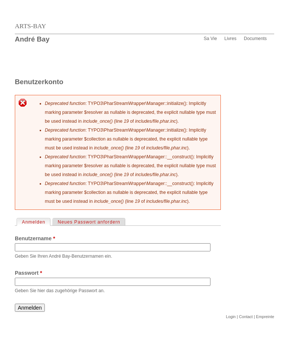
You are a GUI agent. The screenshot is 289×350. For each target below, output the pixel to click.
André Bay (32, 39)
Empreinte (265, 316)
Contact (246, 316)
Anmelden (36, 222)
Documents (255, 38)
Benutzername (35, 238)
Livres (230, 38)
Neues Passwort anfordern (89, 222)
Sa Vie (210, 38)
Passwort (28, 273)
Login (231, 316)
